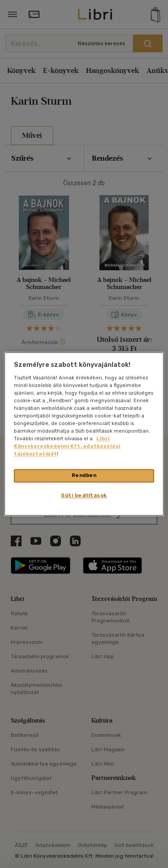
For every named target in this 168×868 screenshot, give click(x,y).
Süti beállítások (84, 496)
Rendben (84, 475)
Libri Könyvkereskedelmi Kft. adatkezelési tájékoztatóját (67, 446)
